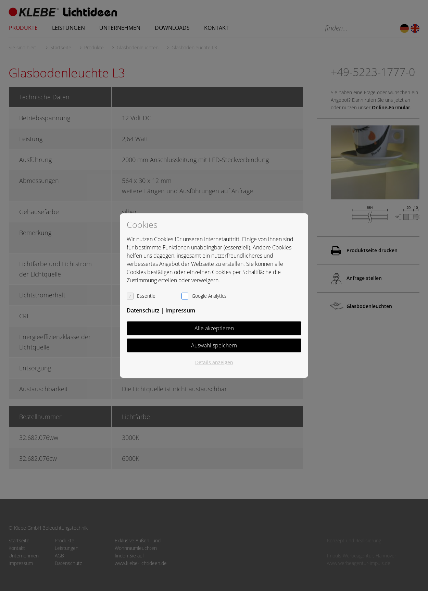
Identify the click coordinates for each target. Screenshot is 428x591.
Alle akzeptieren (214, 328)
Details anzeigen (214, 362)
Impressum (180, 310)
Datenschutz (143, 310)
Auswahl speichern (214, 345)
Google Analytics (209, 296)
